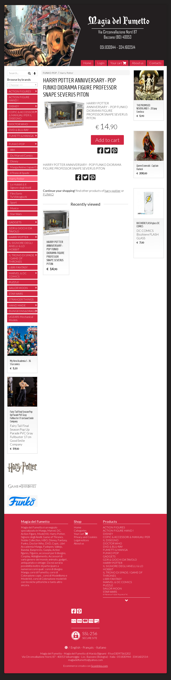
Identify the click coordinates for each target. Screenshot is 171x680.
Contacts (155, 63)
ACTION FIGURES (20, 91)
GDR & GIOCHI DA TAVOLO (20, 229)
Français (88, 647)
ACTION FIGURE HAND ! (19, 98)
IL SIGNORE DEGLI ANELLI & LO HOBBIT (21, 246)
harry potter (113, 191)
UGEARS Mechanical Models (21, 318)
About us (137, 63)
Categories (80, 530)
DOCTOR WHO (18, 124)
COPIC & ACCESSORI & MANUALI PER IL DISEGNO (22, 115)
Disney (14, 161)
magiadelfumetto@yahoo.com (85, 659)
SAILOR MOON (18, 287)
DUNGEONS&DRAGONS (23, 311)
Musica (14, 208)
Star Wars (16, 213)
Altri (12, 149)
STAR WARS (16, 293)
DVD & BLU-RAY (19, 129)
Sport (13, 202)
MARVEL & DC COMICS (18, 275)
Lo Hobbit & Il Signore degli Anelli (20, 186)
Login (100, 63)
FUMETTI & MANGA (21, 135)
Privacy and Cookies (85, 536)
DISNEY (14, 106)
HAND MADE (17, 305)
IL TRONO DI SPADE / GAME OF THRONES (21, 258)
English (75, 647)
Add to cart (107, 140)
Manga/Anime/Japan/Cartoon (24, 167)
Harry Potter (66, 72)
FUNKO (48, 194)
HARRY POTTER (18, 237)
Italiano (101, 647)
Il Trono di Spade (19, 172)
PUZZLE (14, 282)
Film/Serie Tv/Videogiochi (18, 195)
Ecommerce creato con (85, 665)
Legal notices (81, 540)
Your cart (118, 63)
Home (87, 63)
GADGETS (15, 222)
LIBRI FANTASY (18, 267)
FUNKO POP (50, 72)
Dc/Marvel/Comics (21, 155)
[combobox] (22, 84)
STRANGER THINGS (21, 299)
